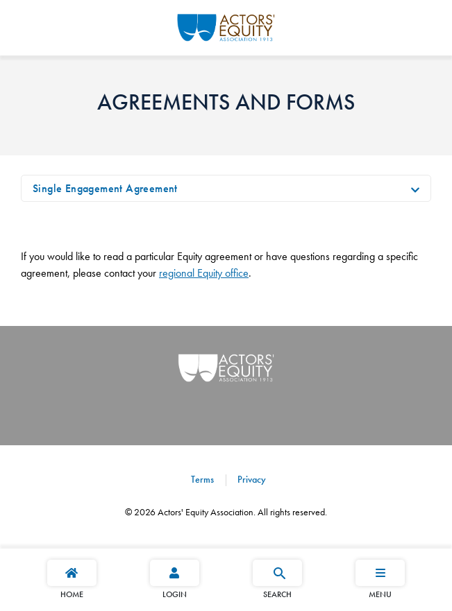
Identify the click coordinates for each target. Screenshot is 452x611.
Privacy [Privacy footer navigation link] (250, 479)
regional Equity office (204, 273)
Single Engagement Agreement (105, 188)
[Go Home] (226, 25)
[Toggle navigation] (415, 188)
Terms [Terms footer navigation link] (202, 479)
